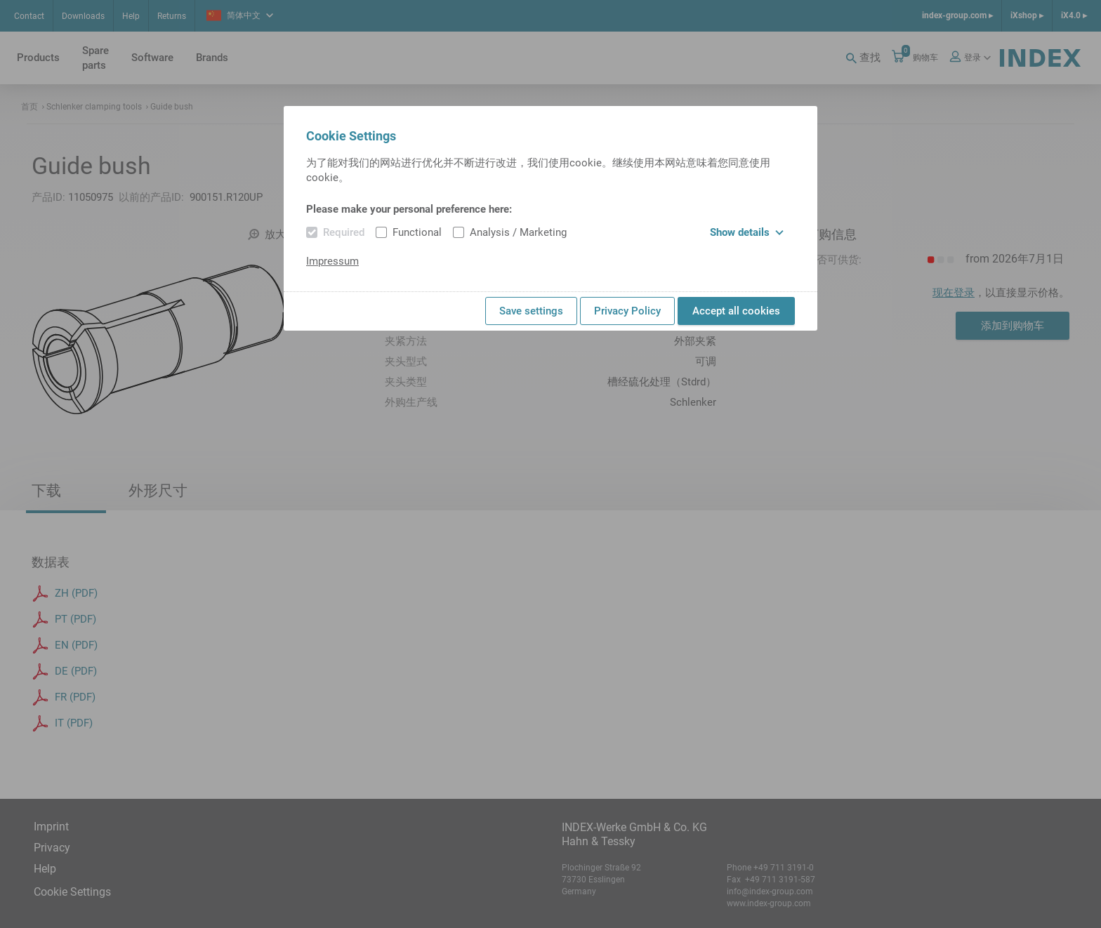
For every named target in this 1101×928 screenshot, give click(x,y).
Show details (747, 232)
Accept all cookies (736, 311)
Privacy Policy (627, 311)
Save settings (531, 311)
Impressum (332, 261)
